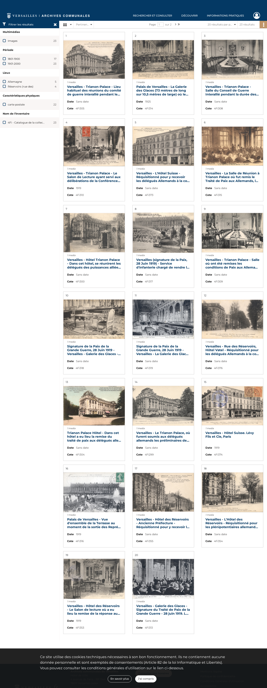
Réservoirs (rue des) (20, 86)
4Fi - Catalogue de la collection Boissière (34, 122)
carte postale (16, 104)
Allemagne (15, 81)
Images (12, 41)
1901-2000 (14, 63)
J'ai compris (146, 678)
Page (152, 24)
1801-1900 (14, 59)
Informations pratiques (225, 15)
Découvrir (189, 15)
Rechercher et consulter (152, 15)
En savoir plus (120, 678)
